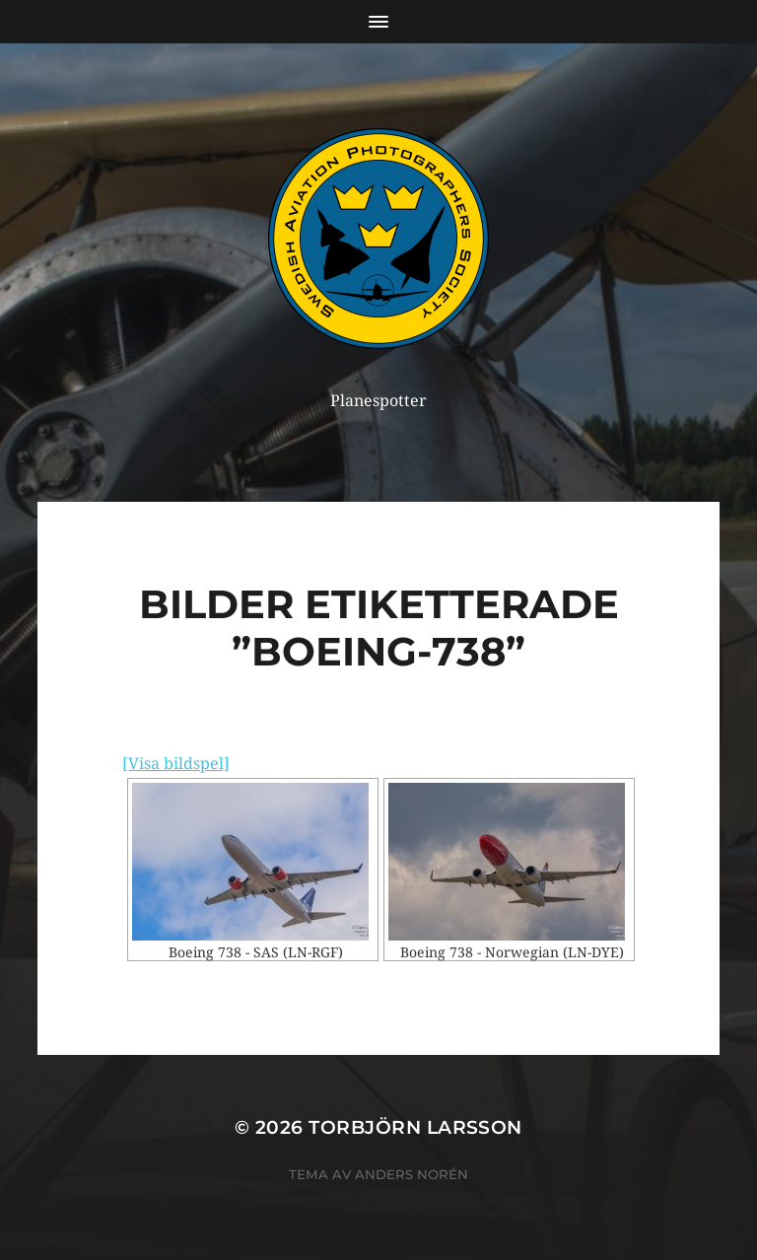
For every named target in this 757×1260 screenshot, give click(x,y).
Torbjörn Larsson (415, 1127)
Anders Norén (411, 1174)
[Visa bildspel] (176, 763)
